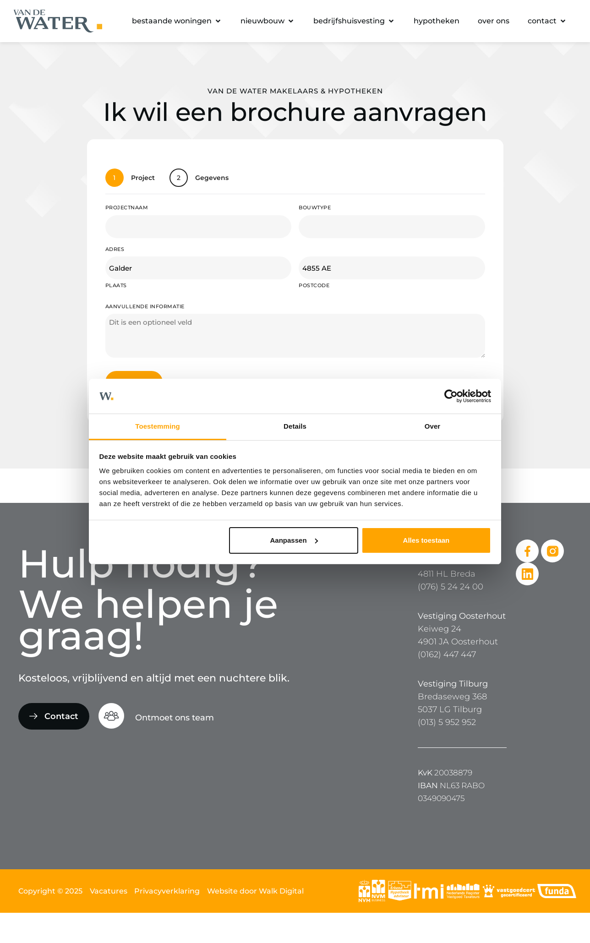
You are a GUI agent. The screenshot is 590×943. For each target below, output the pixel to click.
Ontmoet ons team (174, 718)
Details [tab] (295, 426)
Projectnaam (126, 207)
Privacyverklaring (167, 891)
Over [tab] (433, 426)
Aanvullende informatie (145, 306)
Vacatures (108, 891)
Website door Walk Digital (255, 891)
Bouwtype (315, 207)
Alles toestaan (426, 540)
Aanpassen (294, 540)
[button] (177, 21)
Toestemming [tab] (157, 426)
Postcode (314, 285)
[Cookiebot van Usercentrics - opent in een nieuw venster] (451, 396)
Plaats (116, 285)
